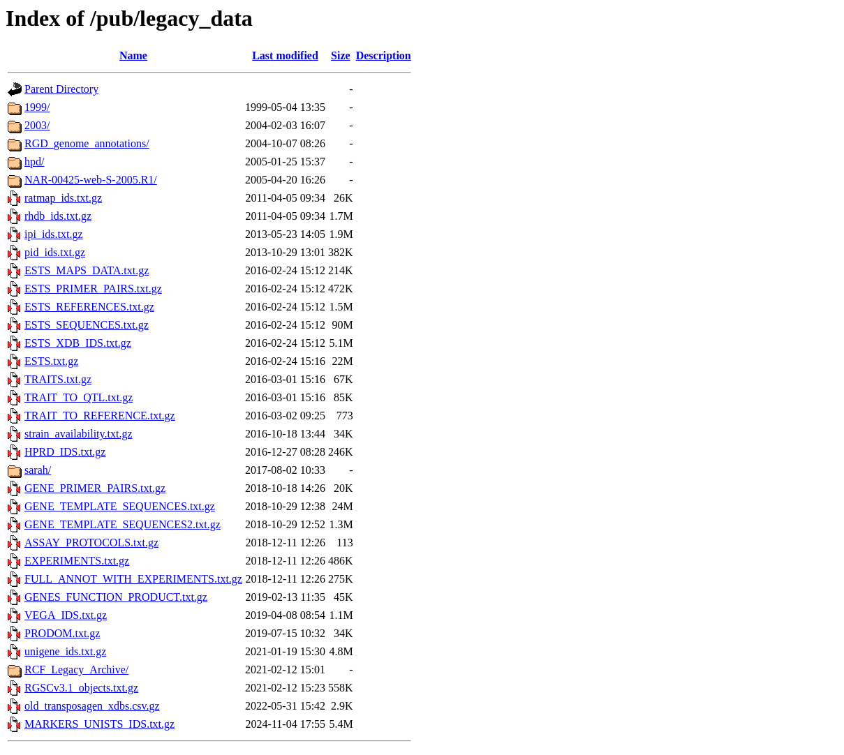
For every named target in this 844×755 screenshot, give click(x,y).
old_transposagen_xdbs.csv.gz (92, 706)
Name (133, 55)
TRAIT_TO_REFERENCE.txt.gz (99, 415)
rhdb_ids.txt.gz (57, 216)
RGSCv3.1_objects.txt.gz (81, 688)
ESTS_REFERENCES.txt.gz (89, 307)
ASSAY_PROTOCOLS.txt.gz (91, 542)
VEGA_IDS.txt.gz (65, 615)
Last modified (285, 55)
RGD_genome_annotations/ (86, 143)
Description (383, 55)
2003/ (37, 125)
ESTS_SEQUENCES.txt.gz (86, 325)
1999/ (37, 107)
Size (340, 55)
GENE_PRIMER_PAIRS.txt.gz (94, 488)
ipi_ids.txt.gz (53, 234)
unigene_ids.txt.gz (65, 651)
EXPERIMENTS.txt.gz (76, 561)
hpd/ (34, 161)
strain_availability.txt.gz (78, 434)
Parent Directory (61, 89)
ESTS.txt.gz (51, 361)
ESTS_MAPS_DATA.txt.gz (86, 270)
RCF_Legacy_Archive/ (76, 669)
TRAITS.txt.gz (57, 379)
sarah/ (37, 470)
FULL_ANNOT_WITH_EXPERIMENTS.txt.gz (133, 579)
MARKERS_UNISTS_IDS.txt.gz (99, 724)
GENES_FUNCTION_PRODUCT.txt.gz (115, 597)
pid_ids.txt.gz (54, 252)
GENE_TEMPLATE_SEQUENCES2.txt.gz (122, 524)
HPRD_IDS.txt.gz (64, 452)
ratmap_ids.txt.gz (63, 198)
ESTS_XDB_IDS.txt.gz (77, 343)
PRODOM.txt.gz (62, 633)
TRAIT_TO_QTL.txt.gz (78, 397)
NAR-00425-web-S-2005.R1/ (90, 180)
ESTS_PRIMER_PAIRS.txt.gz (93, 288)
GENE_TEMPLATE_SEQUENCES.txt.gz (119, 506)
